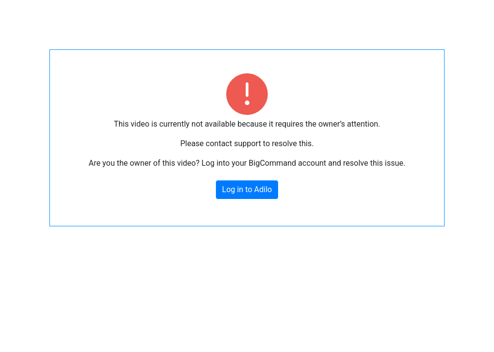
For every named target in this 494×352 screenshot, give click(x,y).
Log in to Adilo (247, 189)
